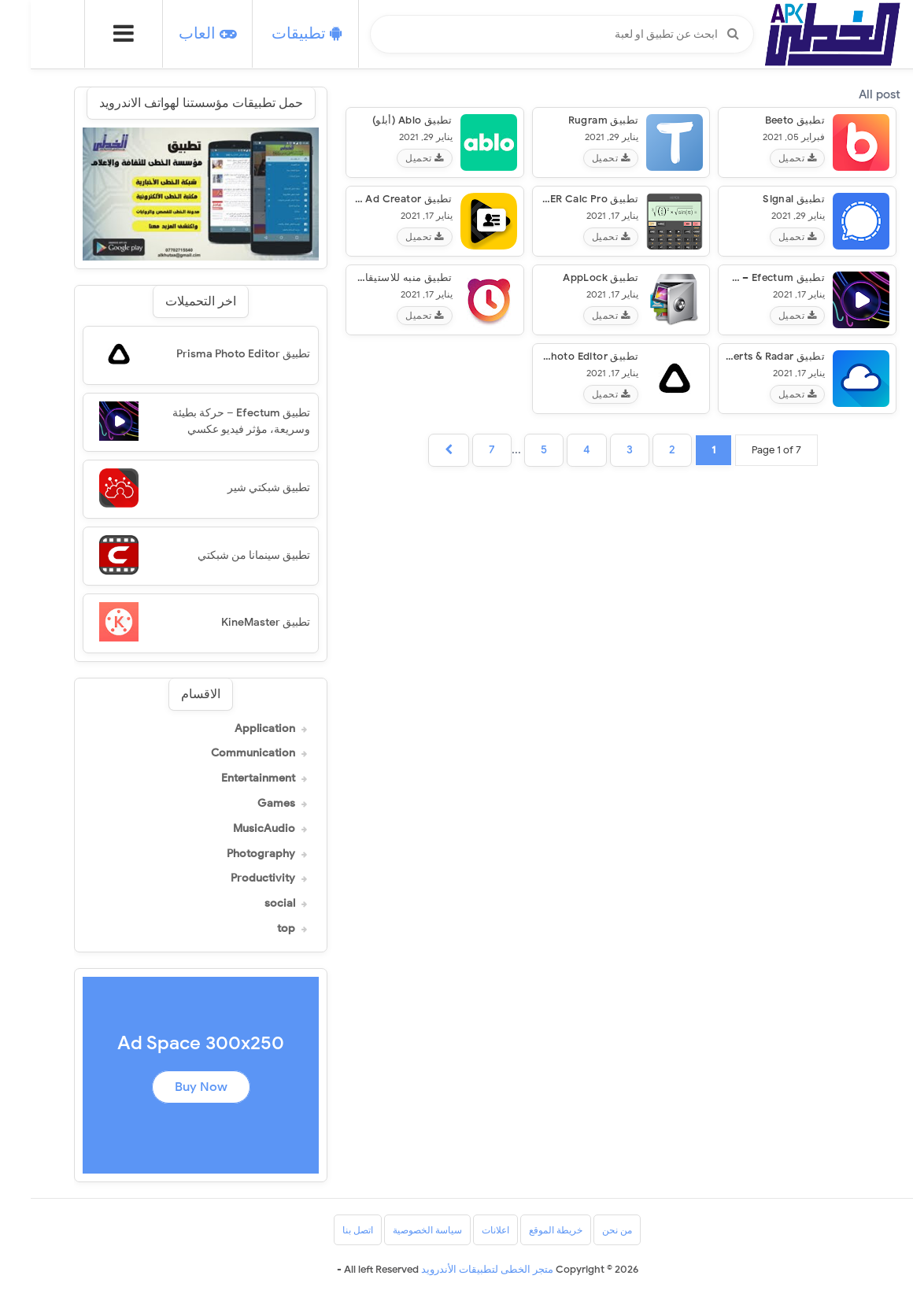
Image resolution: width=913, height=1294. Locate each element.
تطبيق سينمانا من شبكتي (223, 555)
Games (245, 803)
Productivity (232, 878)
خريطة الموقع (525, 1230)
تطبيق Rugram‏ (573, 120)
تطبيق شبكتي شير (238, 487)
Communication (222, 753)
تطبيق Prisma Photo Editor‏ (542, 356)
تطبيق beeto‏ (764, 120)
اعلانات (465, 1230)
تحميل (767, 158)
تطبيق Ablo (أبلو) (382, 120)
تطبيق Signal (763, 198)
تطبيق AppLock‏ (570, 277)
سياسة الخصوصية (396, 1230)
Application (234, 729)
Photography (230, 854)
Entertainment (227, 778)
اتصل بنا (327, 1230)
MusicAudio (233, 829)
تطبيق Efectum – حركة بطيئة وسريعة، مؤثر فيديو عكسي (210, 421)
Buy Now (170, 1087)
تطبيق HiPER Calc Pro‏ (555, 198)
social (249, 903)
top (255, 928)
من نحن (586, 1230)
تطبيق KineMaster (234, 622)
